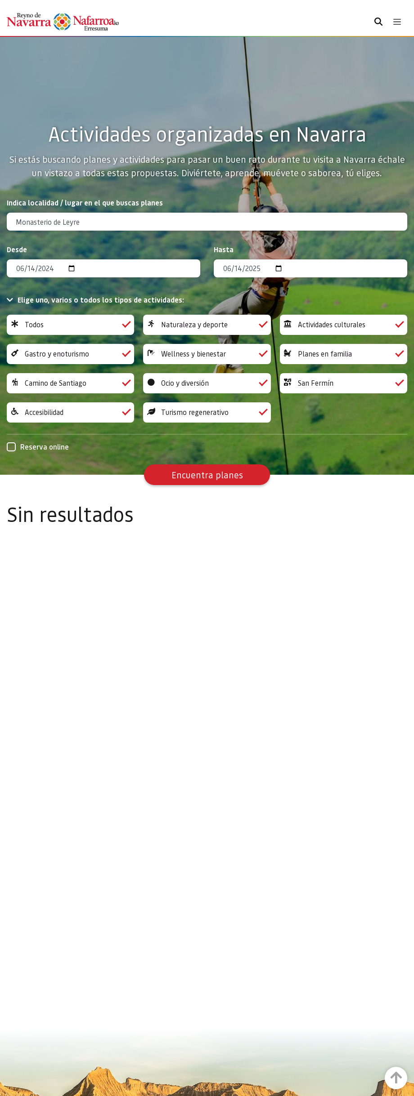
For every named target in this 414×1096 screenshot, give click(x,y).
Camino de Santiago (70, 383)
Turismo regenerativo (206, 412)
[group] (70, 325)
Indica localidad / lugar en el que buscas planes (85, 202)
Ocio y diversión (206, 383)
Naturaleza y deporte (206, 325)
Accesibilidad (70, 412)
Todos (70, 325)
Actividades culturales (343, 325)
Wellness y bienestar (206, 354)
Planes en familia (343, 354)
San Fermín (343, 383)
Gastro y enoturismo (70, 354)
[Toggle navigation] (397, 21)
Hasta (224, 249)
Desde (17, 249)
